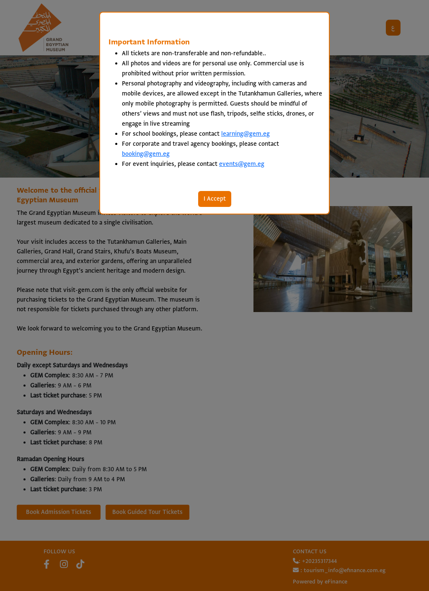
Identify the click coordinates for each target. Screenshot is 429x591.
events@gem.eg (241, 164)
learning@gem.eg (245, 134)
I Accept (215, 199)
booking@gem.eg (146, 154)
